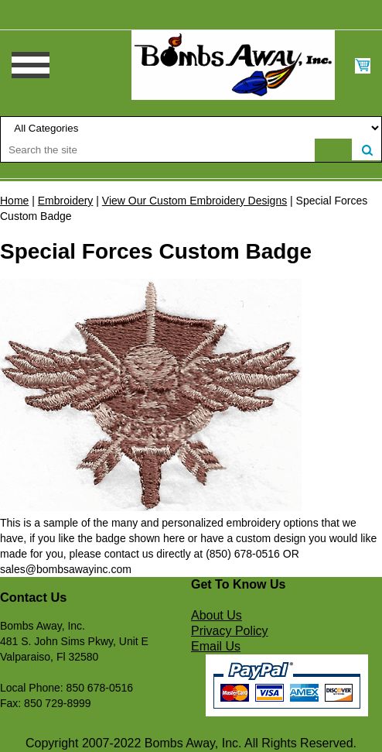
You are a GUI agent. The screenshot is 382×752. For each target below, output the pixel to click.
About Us (216, 615)
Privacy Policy (229, 630)
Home (14, 200)
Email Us (215, 646)
